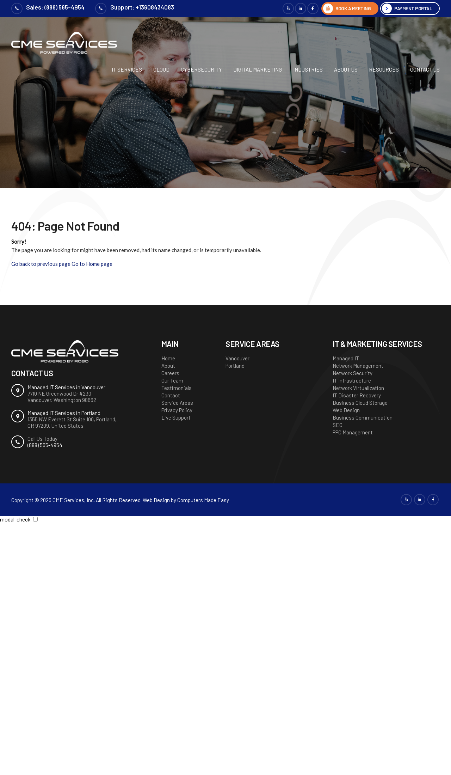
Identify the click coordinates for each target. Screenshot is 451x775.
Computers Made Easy (203, 500)
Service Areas (177, 402)
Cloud (161, 69)
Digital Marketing (257, 69)
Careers (170, 373)
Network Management (358, 365)
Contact (170, 395)
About (168, 365)
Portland (235, 365)
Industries (308, 69)
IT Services (127, 69)
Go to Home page (92, 264)
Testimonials (176, 388)
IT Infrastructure (352, 380)
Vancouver (237, 358)
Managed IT (346, 358)
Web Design (346, 410)
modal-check (15, 519)
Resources (384, 69)
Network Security (352, 373)
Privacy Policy (176, 410)
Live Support (176, 417)
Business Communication (363, 417)
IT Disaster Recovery (357, 395)
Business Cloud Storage (360, 402)
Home (168, 358)
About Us (346, 69)
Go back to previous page (40, 264)
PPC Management (353, 432)
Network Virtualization (358, 388)
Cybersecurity (201, 69)
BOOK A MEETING (351, 8)
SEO (337, 425)
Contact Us (425, 69)
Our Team (172, 380)
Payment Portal (413, 8)
